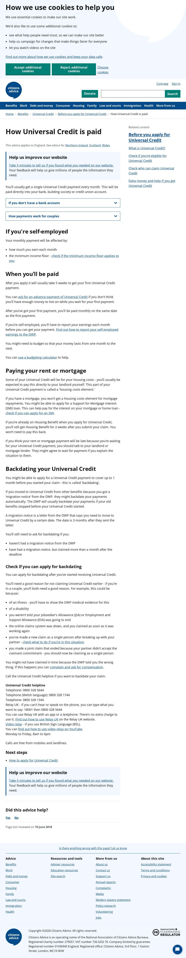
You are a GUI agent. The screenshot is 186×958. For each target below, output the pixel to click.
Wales (106, 145)
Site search (58, 876)
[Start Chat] (177, 949)
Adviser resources (63, 864)
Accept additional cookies (28, 69)
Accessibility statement (156, 864)
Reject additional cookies (73, 69)
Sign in (176, 84)
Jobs (98, 918)
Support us (103, 876)
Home (10, 114)
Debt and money (41, 106)
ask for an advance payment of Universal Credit (53, 297)
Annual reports (106, 882)
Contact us (103, 870)
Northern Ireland (76, 145)
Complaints (103, 888)
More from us (165, 106)
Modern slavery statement (113, 900)
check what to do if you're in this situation (53, 642)
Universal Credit (43, 114)
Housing (78, 106)
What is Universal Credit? (147, 148)
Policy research (106, 906)
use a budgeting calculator (37, 357)
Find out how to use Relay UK (36, 719)
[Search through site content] (133, 94)
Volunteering (104, 912)
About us (102, 864)
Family (92, 106)
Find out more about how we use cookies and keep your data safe (54, 57)
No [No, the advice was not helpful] (16, 818)
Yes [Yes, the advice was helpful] (8, 818)
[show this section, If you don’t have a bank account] (63, 202)
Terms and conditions (155, 870)
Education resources (64, 870)
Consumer (63, 106)
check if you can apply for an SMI (30, 413)
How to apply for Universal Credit (33, 760)
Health (149, 106)
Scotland (95, 145)
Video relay (14, 724)
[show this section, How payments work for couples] (63, 216)
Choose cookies (103, 69)
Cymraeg (162, 84)
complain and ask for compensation (76, 667)
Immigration (132, 106)
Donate (90, 93)
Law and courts (110, 106)
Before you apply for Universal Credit (82, 114)
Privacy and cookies (154, 876)
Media (100, 894)
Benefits (11, 106)
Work (23, 106)
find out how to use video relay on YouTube (50, 729)
